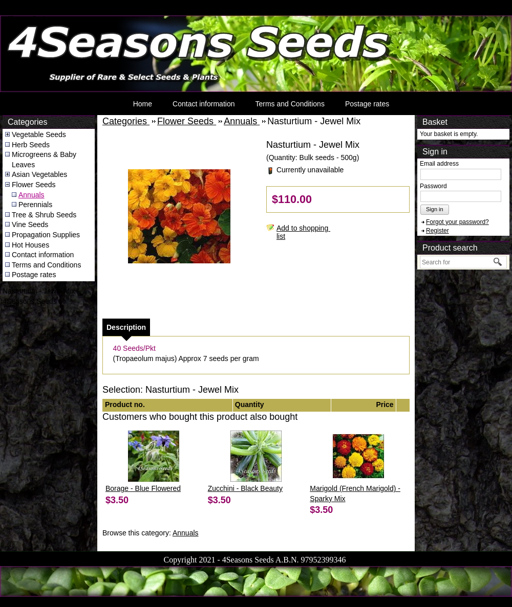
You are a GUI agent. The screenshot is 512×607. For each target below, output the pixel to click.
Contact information (203, 104)
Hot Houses (30, 245)
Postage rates (367, 104)
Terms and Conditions (289, 104)
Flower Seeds (34, 185)
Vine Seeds (30, 224)
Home (142, 104)
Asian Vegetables (39, 174)
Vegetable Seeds (39, 134)
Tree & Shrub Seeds (44, 215)
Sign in (434, 209)
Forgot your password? (457, 222)
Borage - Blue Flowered (143, 488)
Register (437, 230)
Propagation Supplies (46, 235)
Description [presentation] (126, 327)
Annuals (31, 195)
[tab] (126, 327)
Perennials (35, 204)
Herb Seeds (31, 145)
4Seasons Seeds (27, 18)
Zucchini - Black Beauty (245, 488)
